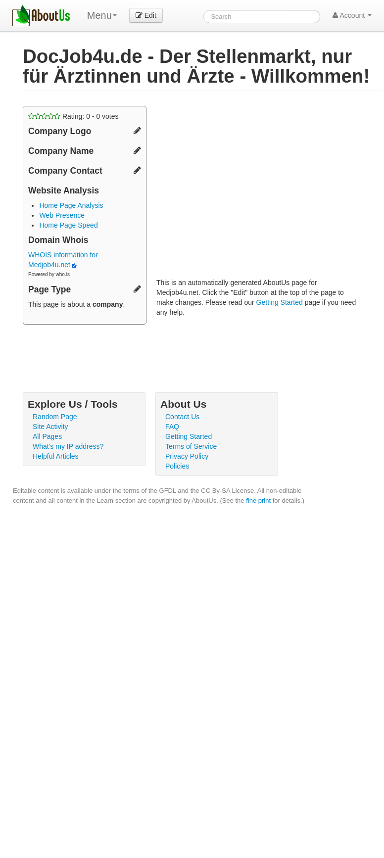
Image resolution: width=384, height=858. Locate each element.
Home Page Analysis (71, 205)
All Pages (47, 436)
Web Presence (62, 215)
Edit (146, 15)
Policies (177, 466)
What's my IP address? (68, 446)
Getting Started (279, 302)
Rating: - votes (73, 116)
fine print (258, 500)
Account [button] (352, 15)
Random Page (55, 417)
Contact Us (182, 417)
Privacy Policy (186, 456)
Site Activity (50, 426)
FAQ (172, 426)
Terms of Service (191, 446)
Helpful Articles (56, 456)
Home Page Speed (68, 225)
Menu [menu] (102, 15)
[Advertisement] (239, 175)
